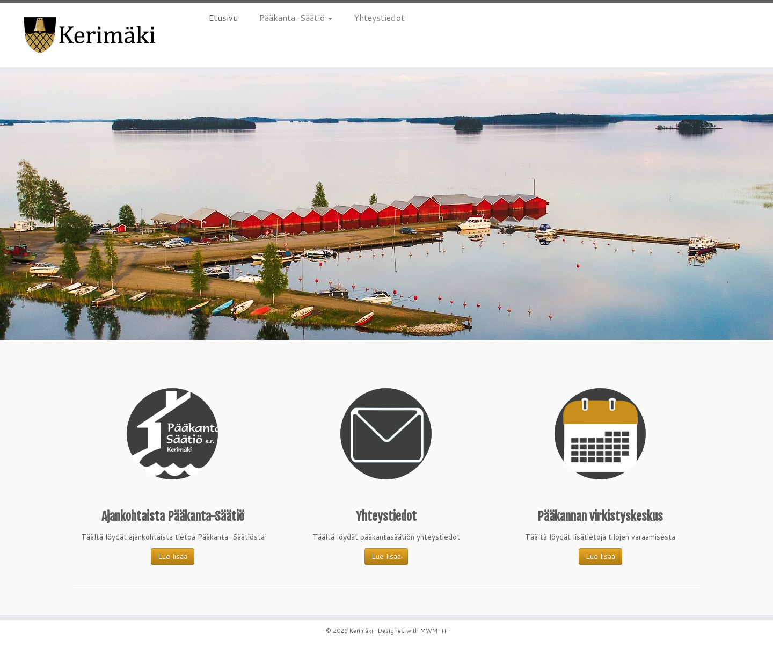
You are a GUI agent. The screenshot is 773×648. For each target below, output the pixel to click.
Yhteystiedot (379, 17)
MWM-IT (433, 631)
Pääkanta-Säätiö (295, 17)
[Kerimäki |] (89, 35)
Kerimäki (361, 631)
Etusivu (223, 17)
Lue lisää (172, 556)
